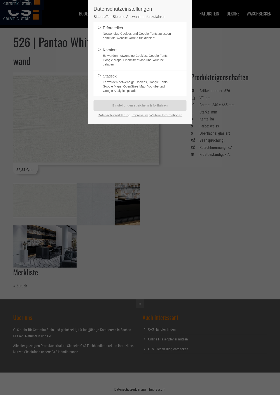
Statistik (138, 83)
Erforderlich (138, 33)
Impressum (139, 115)
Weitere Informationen (165, 115)
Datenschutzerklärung (114, 115)
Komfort (138, 57)
